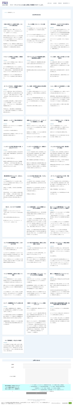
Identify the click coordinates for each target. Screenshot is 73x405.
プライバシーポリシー (45, 391)
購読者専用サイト (66, 3)
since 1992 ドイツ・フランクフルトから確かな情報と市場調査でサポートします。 (23, 5)
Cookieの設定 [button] (65, 403)
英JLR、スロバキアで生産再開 (13, 207)
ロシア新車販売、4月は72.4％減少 (13, 340)
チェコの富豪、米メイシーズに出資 (36, 24)
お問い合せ (50, 3)
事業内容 (60, 3)
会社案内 (55, 3)
